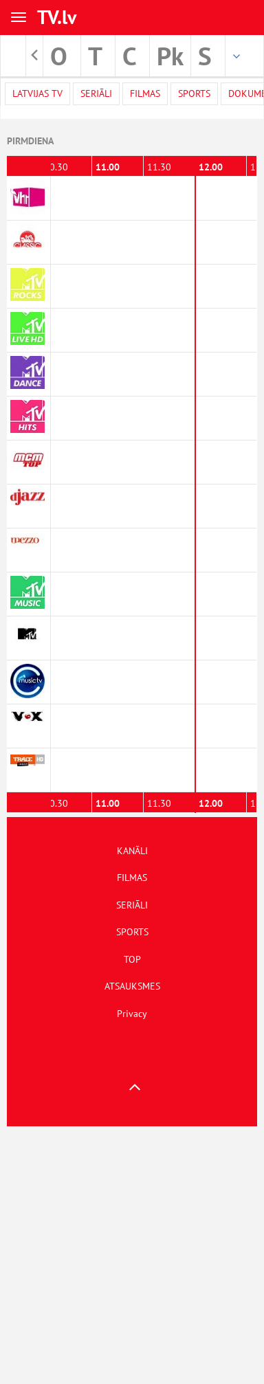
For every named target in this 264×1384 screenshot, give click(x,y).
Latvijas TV (37, 93)
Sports (194, 93)
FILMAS (132, 877)
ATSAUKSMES (132, 986)
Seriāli (96, 93)
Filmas (145, 93)
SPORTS (132, 932)
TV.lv (56, 17)
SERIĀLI (132, 905)
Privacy (132, 1013)
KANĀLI (132, 851)
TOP (132, 959)
